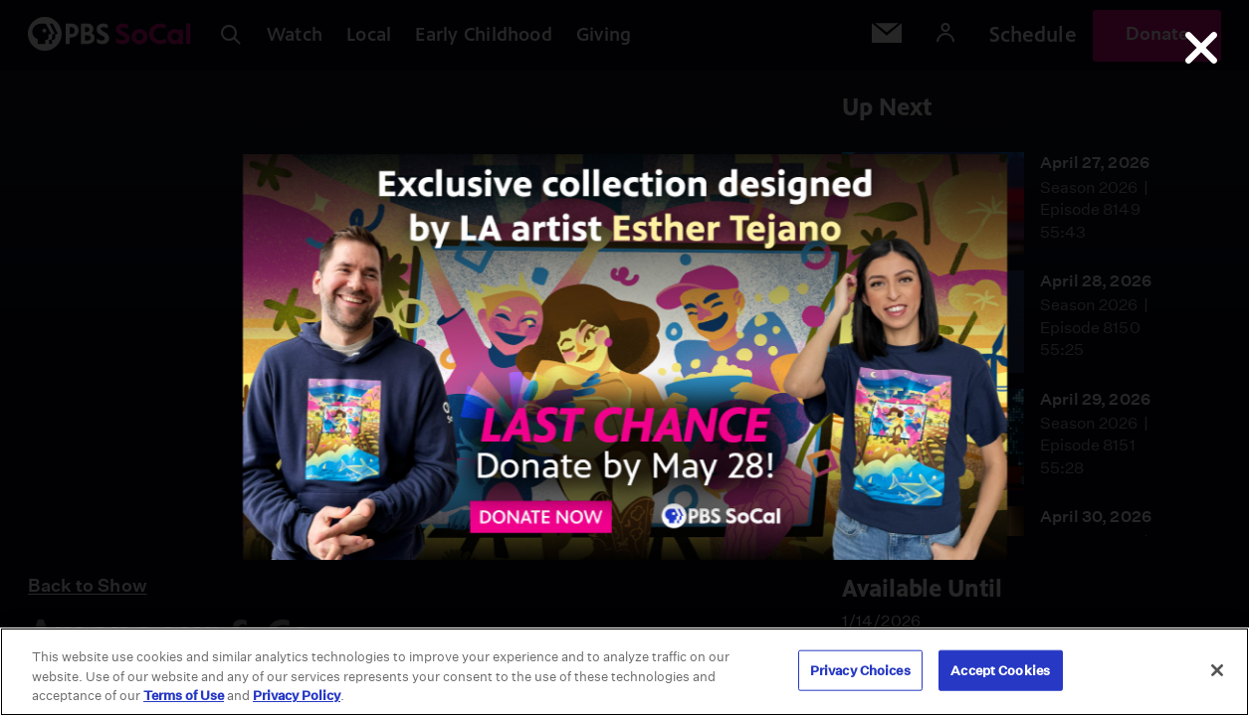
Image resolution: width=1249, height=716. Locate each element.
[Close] (1217, 670)
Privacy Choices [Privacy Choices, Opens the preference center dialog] (860, 669)
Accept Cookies (1000, 669)
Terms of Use (183, 695)
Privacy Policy (296, 695)
